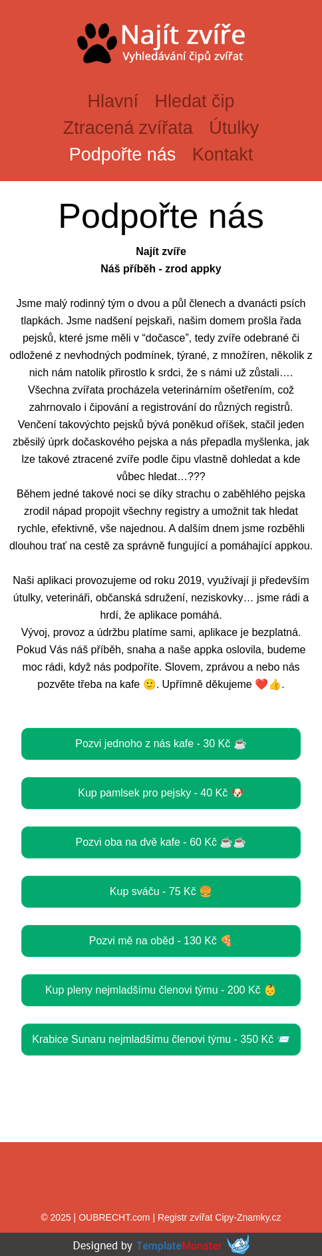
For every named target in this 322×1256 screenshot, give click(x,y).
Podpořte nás (122, 154)
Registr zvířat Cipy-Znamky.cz (219, 1217)
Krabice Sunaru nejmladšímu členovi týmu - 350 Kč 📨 (160, 1039)
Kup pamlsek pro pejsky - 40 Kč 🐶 (160, 792)
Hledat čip (194, 101)
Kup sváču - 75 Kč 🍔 (161, 891)
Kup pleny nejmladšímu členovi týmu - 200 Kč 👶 (161, 990)
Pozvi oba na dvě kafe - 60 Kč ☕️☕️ (160, 842)
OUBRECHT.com (114, 1217)
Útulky (234, 128)
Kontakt (222, 154)
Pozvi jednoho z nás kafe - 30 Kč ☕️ (160, 743)
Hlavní (112, 101)
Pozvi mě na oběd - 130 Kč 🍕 (161, 940)
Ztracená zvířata (128, 128)
